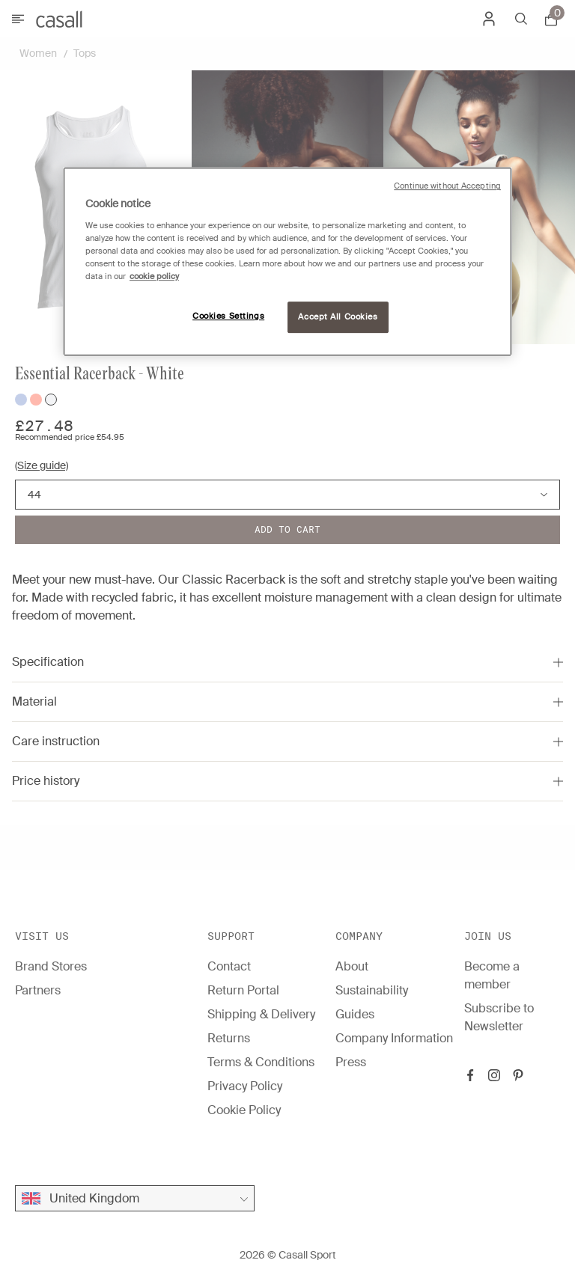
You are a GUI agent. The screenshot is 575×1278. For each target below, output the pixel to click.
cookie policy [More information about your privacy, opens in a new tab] (154, 276)
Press (350, 1062)
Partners (38, 990)
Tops (84, 53)
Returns (228, 1038)
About (351, 966)
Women (38, 53)
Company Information (394, 1038)
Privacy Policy (244, 1086)
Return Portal (243, 990)
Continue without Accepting (447, 186)
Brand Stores (51, 966)
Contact (229, 966)
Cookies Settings (228, 316)
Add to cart (287, 529)
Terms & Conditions (260, 1062)
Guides (354, 1014)
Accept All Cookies (337, 316)
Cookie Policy (244, 1110)
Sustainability (371, 990)
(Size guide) (41, 465)
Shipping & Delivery (261, 1014)
